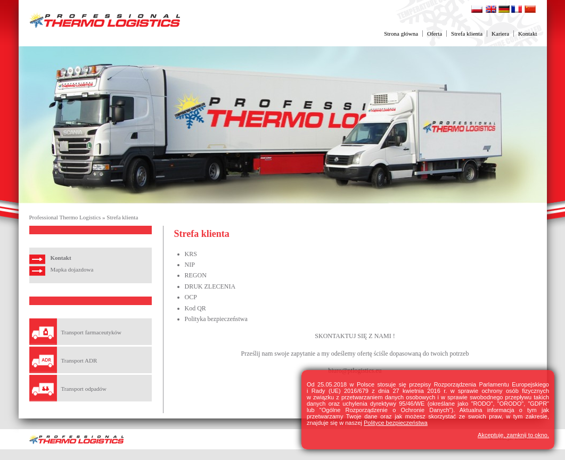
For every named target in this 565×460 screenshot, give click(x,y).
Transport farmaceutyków (91, 332)
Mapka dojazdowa (72, 269)
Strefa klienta (466, 33)
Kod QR (195, 308)
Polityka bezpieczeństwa (216, 319)
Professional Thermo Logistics (65, 217)
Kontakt (527, 33)
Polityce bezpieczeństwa (396, 423)
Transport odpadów (84, 388)
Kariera (500, 33)
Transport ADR (79, 360)
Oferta (434, 33)
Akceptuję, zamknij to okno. (513, 435)
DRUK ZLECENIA (210, 286)
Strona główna (401, 33)
